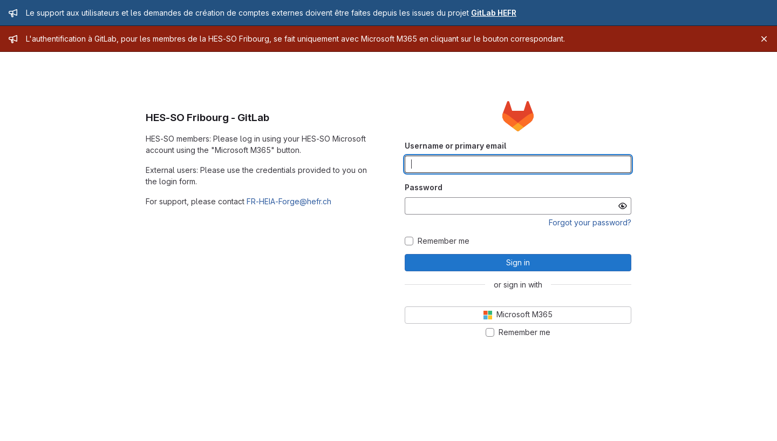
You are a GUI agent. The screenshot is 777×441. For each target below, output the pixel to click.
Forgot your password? (590, 222)
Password (423, 187)
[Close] (764, 38)
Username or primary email (455, 145)
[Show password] (622, 206)
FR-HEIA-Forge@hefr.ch (289, 201)
